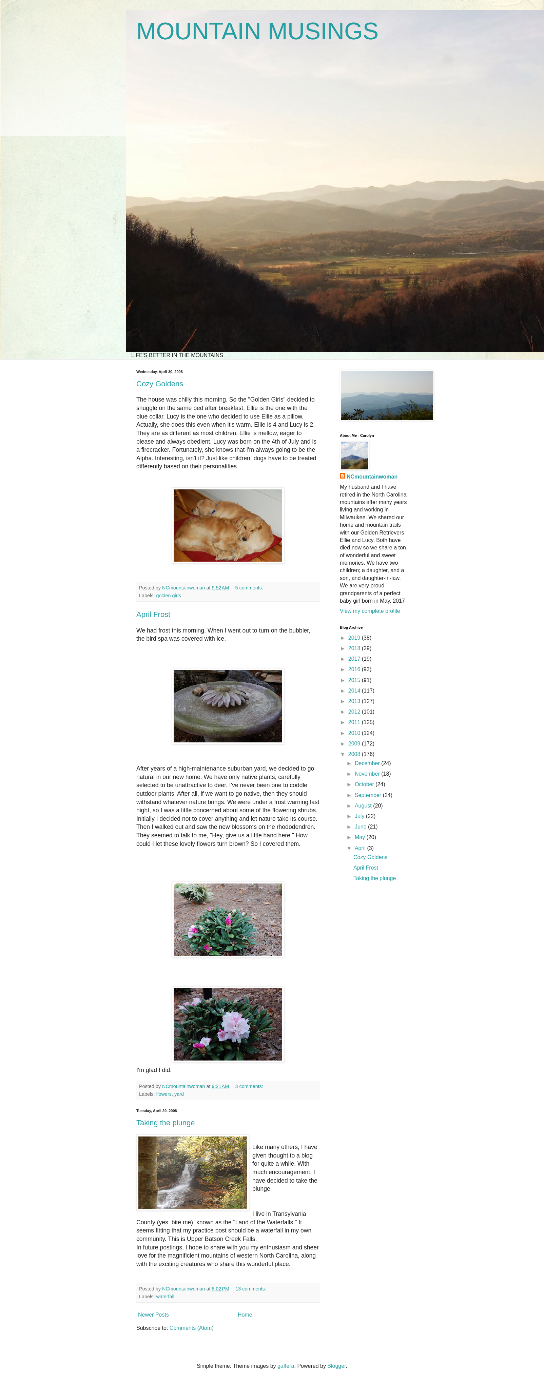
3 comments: (250, 1086)
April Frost (153, 614)
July (360, 816)
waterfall (165, 1296)
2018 (355, 648)
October (365, 784)
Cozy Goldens (159, 384)
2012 (355, 712)
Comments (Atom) (192, 1328)
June (361, 827)
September (369, 795)
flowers (164, 1094)
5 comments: (250, 587)
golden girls (168, 595)
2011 (355, 722)
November (368, 774)
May (361, 837)
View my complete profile (370, 611)
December (368, 763)
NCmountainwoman (372, 477)
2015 (355, 680)
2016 (355, 669)
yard (179, 1094)
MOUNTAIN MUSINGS (257, 31)
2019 (355, 638)
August (364, 806)
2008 (355, 754)
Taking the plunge (165, 1123)
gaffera (285, 1366)
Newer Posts (153, 1315)
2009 (355, 743)
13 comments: (251, 1288)
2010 (355, 733)
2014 (355, 691)
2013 (355, 701)
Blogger (336, 1366)
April (361, 848)
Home (245, 1315)
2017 (355, 659)
